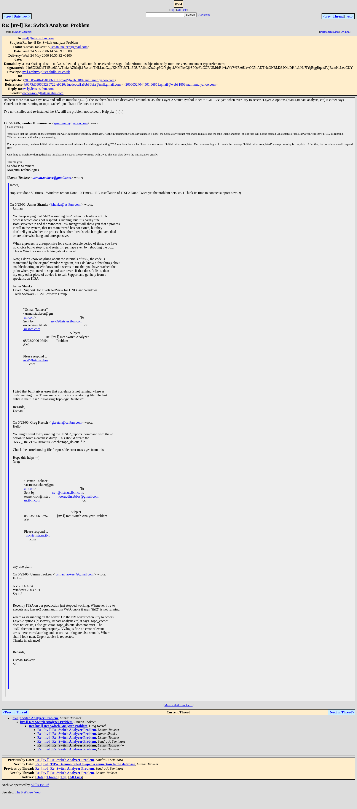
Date (17, 16)
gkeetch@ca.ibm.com (66, 422)
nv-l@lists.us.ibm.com (38, 38)
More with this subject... (178, 705)
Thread (338, 16)
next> (26, 16)
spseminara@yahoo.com (71, 123)
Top (172, 9)
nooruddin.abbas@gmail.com (78, 496)
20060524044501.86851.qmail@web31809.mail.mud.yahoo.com (69, 80)
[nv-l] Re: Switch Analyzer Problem (46, 722)
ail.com (28, 317)
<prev (7, 16)
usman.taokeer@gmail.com (69, 47)
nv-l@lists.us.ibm (35, 360)
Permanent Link (329, 31)
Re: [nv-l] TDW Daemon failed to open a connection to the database (85, 764)
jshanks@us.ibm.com (65, 204)
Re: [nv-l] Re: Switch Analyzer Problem (58, 726)
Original (345, 31)
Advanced (204, 14)
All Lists (182, 9)
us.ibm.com (31, 329)
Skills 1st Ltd (40, 785)
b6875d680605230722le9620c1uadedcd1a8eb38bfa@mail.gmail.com (72, 84)
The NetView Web (27, 792)
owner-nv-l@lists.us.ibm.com (43, 93)
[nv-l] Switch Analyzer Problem (34, 718)
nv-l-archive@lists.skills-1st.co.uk (46, 72)
